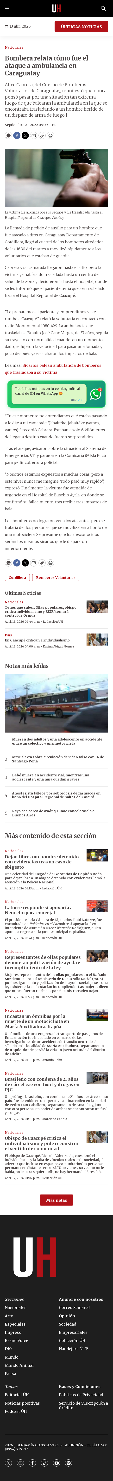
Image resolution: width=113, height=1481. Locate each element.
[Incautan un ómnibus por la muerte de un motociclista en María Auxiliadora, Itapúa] (97, 1015)
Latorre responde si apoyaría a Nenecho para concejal (38, 910)
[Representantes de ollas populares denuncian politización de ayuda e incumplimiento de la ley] (97, 956)
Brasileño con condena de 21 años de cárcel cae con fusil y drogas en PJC (42, 1084)
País (8, 635)
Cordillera (17, 577)
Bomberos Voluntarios (55, 577)
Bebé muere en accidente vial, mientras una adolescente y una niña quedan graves (50, 777)
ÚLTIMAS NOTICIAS (81, 26)
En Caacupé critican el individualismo (37, 640)
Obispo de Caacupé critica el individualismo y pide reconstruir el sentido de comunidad (42, 1143)
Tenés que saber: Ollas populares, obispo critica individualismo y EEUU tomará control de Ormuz (40, 611)
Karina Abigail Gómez (58, 646)
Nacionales (14, 48)
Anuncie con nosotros (81, 1299)
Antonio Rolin (52, 1060)
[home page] (56, 8)
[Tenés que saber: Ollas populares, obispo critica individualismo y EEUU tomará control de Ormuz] (97, 606)
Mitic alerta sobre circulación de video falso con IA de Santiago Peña (58, 759)
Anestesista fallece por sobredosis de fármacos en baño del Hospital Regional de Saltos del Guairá (56, 795)
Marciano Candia (54, 1119)
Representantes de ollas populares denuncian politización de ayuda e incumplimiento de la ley (43, 962)
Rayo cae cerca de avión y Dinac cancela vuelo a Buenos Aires (53, 813)
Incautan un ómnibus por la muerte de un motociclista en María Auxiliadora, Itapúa (37, 1021)
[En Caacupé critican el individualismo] (97, 640)
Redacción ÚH (53, 621)
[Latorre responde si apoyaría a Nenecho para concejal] (97, 906)
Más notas (56, 1200)
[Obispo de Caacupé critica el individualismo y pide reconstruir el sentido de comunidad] (97, 1137)
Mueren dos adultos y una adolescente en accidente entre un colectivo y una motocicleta (57, 741)
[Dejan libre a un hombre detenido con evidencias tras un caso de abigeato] (97, 855)
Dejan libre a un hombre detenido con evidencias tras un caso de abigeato (42, 862)
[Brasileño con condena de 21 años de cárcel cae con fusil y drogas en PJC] (97, 1078)
